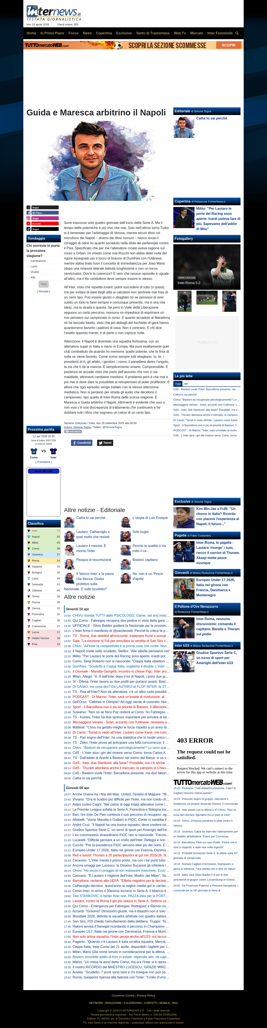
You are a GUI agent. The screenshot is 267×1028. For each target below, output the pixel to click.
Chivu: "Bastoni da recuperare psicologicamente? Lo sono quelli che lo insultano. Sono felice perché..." (150, 747)
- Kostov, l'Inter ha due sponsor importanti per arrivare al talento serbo (128, 717)
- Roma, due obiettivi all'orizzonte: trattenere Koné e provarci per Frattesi (130, 636)
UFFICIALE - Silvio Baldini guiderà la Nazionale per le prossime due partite (129, 625)
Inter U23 (182, 645)
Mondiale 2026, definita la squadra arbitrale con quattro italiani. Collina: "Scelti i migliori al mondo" (146, 916)
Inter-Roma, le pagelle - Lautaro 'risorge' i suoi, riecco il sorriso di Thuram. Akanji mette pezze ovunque (218, 553)
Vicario (35, 271)
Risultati (44, 291)
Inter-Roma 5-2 (189, 283)
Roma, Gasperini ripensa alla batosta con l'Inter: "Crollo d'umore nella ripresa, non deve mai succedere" (150, 977)
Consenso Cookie (123, 995)
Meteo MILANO (44, 471)
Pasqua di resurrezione (93, 560)
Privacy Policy (146, 995)
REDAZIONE (113, 1002)
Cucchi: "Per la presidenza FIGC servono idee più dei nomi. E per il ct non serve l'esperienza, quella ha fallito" (155, 845)
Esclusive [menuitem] (124, 33)
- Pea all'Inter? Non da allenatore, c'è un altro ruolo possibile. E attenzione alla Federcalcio (143, 692)
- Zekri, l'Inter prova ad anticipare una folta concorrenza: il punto (123, 742)
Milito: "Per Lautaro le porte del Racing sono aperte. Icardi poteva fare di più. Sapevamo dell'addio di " (152, 656)
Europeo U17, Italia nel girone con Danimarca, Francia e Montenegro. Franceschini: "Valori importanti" (149, 931)
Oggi (178, 383)
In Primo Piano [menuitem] (52, 33)
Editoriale (80, 423)
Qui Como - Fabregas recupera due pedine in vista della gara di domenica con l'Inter (136, 620)
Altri (33, 277)
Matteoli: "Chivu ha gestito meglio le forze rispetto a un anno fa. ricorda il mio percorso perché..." (150, 727)
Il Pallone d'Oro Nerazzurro (196, 606)
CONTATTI (150, 1002)
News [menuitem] (87, 33)
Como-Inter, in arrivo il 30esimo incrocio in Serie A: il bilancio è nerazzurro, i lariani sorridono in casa (148, 891)
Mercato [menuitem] (196, 33)
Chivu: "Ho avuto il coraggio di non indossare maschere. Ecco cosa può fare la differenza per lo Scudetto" (152, 870)
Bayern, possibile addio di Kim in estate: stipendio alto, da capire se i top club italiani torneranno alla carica (153, 957)
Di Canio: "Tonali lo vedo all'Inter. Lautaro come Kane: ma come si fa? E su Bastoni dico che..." (144, 732)
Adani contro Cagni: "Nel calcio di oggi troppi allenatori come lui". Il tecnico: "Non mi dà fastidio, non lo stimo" (154, 804)
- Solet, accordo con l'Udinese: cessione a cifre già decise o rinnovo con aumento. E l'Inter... (157, 722)
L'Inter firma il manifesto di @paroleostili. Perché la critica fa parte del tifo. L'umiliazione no (140, 631)
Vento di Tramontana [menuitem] (153, 33)
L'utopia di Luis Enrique (150, 518)
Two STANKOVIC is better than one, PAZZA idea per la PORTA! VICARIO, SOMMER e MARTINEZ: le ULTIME (155, 896)
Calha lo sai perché (185, 394)
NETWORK (96, 1002)
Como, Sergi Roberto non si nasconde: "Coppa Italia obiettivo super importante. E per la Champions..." (150, 661)
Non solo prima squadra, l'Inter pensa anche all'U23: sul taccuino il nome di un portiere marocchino (147, 936)
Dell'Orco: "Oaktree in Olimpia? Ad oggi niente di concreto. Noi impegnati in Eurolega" (137, 702)
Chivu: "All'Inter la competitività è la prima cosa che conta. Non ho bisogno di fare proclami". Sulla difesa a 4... (155, 646)
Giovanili (182, 572)
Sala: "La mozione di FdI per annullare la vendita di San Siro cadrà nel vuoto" (131, 641)
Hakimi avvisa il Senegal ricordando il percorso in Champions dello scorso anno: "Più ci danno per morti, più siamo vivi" (162, 926)
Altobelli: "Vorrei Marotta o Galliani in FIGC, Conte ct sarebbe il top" (122, 819)
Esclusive (182, 501)
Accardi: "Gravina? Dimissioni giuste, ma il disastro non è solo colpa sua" (127, 911)
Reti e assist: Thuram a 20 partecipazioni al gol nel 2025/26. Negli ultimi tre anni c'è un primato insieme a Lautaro (157, 855)
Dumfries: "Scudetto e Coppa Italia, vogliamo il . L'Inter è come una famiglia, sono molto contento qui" (154, 666)
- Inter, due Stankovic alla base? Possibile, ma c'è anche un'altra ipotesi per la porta (139, 763)
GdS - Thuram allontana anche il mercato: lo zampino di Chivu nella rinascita (219, 414)
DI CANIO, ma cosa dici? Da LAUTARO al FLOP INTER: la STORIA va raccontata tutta (138, 686)
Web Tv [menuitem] (180, 33)
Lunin (34, 266)
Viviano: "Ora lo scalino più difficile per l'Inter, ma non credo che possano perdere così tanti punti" (145, 799)
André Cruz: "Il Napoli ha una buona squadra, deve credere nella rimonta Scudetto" (134, 825)
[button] (44, 284)
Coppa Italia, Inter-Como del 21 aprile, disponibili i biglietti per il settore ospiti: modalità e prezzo (144, 947)
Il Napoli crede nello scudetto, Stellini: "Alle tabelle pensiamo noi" (121, 651)
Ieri (186, 383)
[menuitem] (237, 33)
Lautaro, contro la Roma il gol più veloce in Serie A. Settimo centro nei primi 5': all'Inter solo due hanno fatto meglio (159, 901)
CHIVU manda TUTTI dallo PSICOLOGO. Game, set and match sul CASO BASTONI (136, 615)
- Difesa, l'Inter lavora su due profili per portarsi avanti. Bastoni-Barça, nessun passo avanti (143, 681)
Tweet (105, 443)
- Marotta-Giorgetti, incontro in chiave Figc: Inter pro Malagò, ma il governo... (138, 671)
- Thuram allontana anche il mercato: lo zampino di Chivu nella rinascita (130, 768)
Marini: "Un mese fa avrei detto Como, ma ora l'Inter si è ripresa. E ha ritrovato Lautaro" (138, 962)
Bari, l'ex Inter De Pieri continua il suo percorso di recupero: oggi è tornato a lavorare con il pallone (146, 814)
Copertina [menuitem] (104, 33)
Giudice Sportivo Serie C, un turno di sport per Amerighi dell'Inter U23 (125, 830)
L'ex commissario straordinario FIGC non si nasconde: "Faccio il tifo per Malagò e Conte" (139, 835)
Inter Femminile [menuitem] (219, 33)
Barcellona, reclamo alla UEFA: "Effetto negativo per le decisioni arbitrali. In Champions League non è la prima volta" (160, 880)
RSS (175, 1002)
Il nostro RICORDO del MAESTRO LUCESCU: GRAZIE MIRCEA (122, 967)
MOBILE (164, 1002)
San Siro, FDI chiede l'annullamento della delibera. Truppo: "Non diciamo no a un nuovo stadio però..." (149, 921)
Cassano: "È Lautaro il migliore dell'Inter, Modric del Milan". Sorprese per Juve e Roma (138, 875)
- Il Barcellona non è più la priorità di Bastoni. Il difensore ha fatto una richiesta (136, 707)
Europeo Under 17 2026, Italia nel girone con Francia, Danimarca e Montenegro (133, 850)
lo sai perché (90, 518)
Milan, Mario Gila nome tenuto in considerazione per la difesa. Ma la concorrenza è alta (138, 952)
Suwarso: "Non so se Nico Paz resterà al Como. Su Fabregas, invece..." (127, 712)
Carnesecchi (38, 260)
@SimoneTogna (112, 427)
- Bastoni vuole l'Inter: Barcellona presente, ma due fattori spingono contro (132, 773)
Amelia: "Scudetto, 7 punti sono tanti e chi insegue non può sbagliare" (124, 972)
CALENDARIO (133, 1002)
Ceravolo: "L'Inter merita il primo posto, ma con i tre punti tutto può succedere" (131, 860)
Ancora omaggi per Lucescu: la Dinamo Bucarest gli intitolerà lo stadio (125, 865)
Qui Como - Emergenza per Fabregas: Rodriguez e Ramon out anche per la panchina (137, 906)
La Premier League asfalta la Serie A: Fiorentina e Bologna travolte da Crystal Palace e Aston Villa (146, 809)
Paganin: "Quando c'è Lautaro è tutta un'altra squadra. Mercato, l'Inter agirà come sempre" (141, 941)
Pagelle (180, 535)
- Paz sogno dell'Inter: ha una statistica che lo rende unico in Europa (126, 737)
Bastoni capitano (145, 560)
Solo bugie (141, 532)
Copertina (183, 201)
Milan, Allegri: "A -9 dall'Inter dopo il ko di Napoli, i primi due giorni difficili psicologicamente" (141, 676)
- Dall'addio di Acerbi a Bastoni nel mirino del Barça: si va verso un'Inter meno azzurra (140, 758)
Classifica (36, 523)
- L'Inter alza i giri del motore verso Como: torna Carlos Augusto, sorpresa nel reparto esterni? (147, 753)
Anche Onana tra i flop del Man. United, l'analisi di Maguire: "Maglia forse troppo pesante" (139, 794)
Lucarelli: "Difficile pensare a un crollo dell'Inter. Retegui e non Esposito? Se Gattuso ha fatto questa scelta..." (154, 840)
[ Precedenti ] (43, 461)
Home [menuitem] (31, 33)
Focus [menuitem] (73, 33)
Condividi (82, 443)
